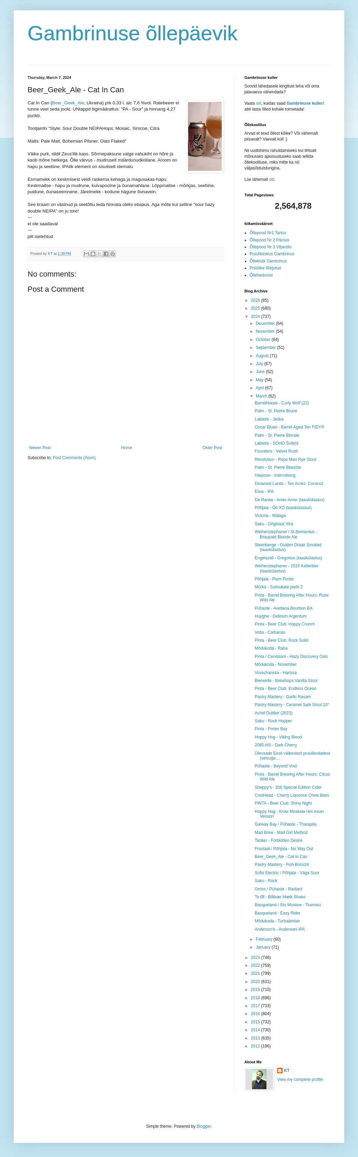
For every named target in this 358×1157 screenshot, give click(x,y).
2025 (256, 308)
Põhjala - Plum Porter (274, 579)
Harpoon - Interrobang (275, 475)
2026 (256, 300)
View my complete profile (300, 1079)
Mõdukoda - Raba (271, 648)
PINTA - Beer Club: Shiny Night (283, 803)
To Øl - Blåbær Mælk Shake (280, 897)
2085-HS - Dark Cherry (276, 745)
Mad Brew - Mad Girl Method (281, 832)
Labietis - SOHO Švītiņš (276, 443)
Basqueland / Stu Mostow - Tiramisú (288, 904)
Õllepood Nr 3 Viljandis (271, 247)
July (260, 363)
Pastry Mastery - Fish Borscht (282, 864)
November (266, 331)
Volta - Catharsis (270, 632)
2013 (256, 1038)
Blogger (204, 1126)
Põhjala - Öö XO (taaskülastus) (283, 507)
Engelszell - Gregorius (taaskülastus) (288, 558)
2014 (256, 1029)
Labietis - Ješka (269, 419)
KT (286, 1070)
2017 (256, 1005)
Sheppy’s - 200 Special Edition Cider (288, 787)
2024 (256, 316)
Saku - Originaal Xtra (274, 523)
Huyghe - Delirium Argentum (281, 616)
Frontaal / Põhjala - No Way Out (284, 848)
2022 (256, 965)
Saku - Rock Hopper (273, 721)
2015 (256, 1022)
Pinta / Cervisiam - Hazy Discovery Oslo (291, 656)
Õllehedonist (261, 275)
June (261, 371)
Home (126, 447)
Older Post (212, 447)
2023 (256, 957)
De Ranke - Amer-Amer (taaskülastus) (290, 499)
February (264, 939)
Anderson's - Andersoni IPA (280, 929)
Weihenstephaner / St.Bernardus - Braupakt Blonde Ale (286, 534)
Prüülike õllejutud (265, 268)
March (262, 396)
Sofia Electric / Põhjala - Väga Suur (287, 872)
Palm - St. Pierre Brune (276, 411)
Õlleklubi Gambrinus (268, 261)
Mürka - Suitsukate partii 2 (279, 587)
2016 (256, 1013)
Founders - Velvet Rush (276, 451)
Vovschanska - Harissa (276, 672)
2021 (256, 973)
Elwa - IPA (264, 491)
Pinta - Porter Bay (271, 728)
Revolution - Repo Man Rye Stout (285, 459)
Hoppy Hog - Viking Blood (278, 737)
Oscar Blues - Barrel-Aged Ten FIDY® (289, 427)
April (260, 387)
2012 (256, 1046)
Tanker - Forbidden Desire (279, 840)
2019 (256, 989)
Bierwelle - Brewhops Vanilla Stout (286, 680)
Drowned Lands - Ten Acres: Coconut (289, 483)
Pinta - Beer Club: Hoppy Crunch (285, 624)
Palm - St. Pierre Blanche (278, 467)
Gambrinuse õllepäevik (133, 33)
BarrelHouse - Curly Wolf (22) (282, 403)
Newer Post (40, 447)
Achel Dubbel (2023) (273, 713)
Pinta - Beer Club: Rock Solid (281, 640)
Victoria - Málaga (270, 515)
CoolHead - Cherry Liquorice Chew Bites (292, 795)
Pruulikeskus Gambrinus (272, 253)
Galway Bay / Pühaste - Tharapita (285, 824)
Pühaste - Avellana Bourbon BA (284, 608)
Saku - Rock (266, 880)
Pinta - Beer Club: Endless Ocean (285, 688)
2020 (256, 981)
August (263, 355)
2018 (256, 997)
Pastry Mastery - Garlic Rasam (283, 696)
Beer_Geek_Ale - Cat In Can (281, 856)
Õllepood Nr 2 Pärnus (269, 240)
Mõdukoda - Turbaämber (277, 921)
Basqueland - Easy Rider (278, 913)
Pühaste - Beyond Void (276, 766)
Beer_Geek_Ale (68, 102)
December (266, 323)
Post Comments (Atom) (74, 457)
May (260, 380)
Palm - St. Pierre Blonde (277, 435)
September (266, 347)
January (264, 947)
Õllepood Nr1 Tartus (268, 232)
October (264, 339)
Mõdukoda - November (276, 664)
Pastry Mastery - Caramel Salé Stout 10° (292, 704)
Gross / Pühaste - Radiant (278, 889)
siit (258, 103)
